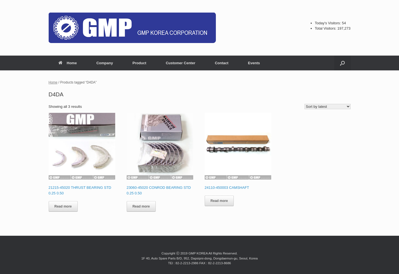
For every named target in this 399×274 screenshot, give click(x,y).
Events (254, 63)
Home (67, 63)
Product (139, 63)
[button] (342, 63)
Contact (221, 63)
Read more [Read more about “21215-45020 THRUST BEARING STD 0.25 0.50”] (63, 206)
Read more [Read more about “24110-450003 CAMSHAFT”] (219, 201)
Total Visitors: (326, 28)
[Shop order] (327, 106)
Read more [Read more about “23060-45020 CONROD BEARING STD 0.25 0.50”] (141, 206)
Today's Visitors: (328, 23)
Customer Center (180, 63)
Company (104, 63)
